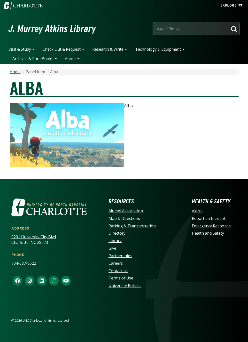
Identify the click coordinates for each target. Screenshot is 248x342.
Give (112, 248)
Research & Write (108, 49)
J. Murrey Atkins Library (52, 28)
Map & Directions (124, 218)
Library (115, 240)
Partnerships (120, 255)
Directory (116, 233)
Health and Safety (208, 233)
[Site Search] (191, 28)
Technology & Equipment (158, 49)
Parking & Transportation (132, 226)
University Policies (124, 285)
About (70, 58)
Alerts (197, 211)
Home (15, 71)
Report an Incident (208, 218)
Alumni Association (125, 211)
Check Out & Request (62, 49)
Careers (115, 263)
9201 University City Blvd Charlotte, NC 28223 (33, 239)
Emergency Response (211, 226)
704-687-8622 (23, 263)
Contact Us (118, 270)
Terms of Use (120, 278)
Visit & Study (19, 49)
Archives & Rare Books (32, 58)
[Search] (233, 28)
